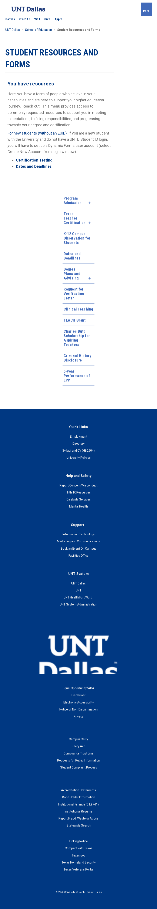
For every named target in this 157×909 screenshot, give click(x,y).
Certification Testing (34, 160)
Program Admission (72, 200)
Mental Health (78, 506)
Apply (58, 19)
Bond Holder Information (78, 797)
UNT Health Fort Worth (78, 597)
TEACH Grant (75, 320)
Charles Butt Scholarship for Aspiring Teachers (77, 338)
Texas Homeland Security (78, 862)
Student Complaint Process (78, 767)
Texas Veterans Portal (78, 869)
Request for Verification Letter (74, 293)
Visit (37, 19)
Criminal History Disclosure (77, 357)
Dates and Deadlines (72, 255)
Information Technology (79, 534)
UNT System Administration (78, 604)
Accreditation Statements (78, 790)
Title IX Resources (79, 492)
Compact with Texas (78, 848)
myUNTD (24, 19)
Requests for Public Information (78, 760)
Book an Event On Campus (78, 548)
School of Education (38, 29)
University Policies (79, 457)
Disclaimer (78, 695)
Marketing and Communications (78, 541)
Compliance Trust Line (78, 753)
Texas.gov (78, 855)
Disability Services (79, 499)
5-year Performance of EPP (77, 375)
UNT (78, 590)
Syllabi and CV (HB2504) (78, 450)
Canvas (10, 19)
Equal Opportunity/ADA (78, 688)
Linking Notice (78, 841)
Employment (78, 436)
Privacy (78, 716)
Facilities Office (78, 555)
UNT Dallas (12, 29)
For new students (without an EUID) (37, 133)
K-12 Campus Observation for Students (77, 238)
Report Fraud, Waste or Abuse (78, 818)
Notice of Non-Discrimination (78, 709)
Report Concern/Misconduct (78, 485)
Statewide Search (79, 825)
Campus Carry (78, 739)
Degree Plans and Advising (72, 273)
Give (47, 19)
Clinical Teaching (78, 309)
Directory (79, 443)
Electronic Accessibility (78, 702)
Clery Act (79, 746)
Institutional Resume (78, 811)
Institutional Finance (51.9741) (78, 804)
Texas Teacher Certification (75, 218)
